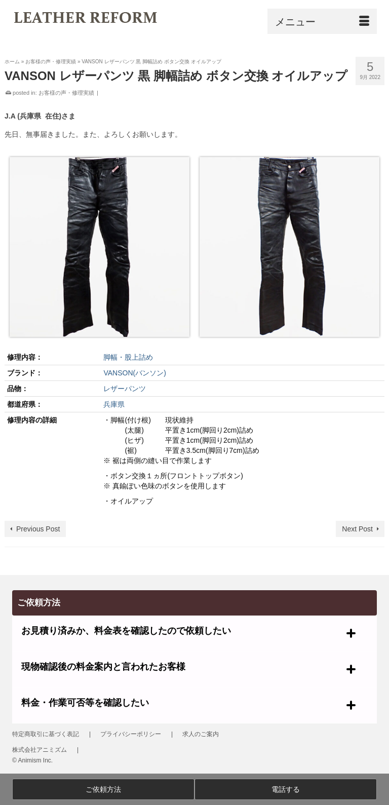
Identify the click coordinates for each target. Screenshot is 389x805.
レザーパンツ (124, 389)
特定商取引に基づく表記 (45, 734)
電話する (285, 789)
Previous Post (38, 529)
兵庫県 (114, 404)
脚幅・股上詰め (128, 357)
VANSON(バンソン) (134, 373)
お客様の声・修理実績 (66, 93)
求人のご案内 (200, 734)
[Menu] (322, 21)
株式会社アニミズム (39, 749)
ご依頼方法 (103, 789)
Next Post (357, 529)
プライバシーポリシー (130, 734)
